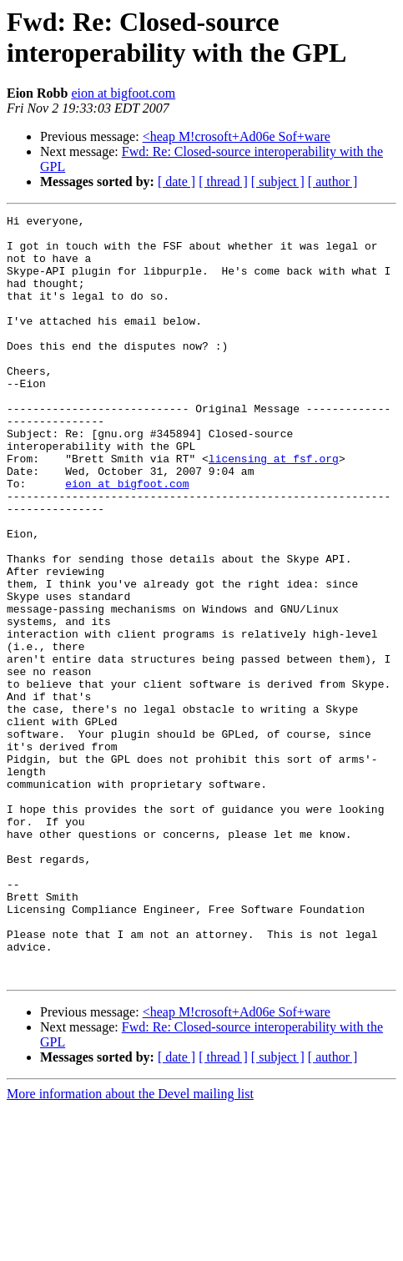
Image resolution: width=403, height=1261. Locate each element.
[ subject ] (278, 181)
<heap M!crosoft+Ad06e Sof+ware (236, 136)
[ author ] (333, 181)
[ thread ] (223, 181)
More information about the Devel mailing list (130, 1246)
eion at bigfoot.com (123, 93)
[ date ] (176, 181)
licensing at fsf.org (274, 508)
